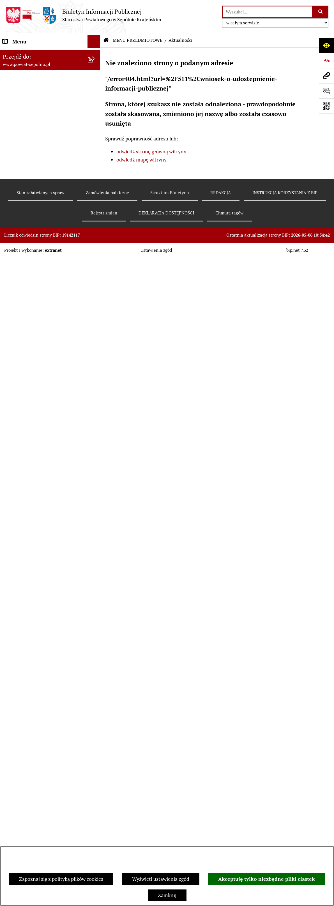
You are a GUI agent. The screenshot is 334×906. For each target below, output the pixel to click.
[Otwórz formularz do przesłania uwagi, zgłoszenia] (326, 90)
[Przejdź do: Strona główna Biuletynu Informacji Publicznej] (106, 40)
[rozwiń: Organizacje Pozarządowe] (95, 514)
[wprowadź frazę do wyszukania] (267, 12)
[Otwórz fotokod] (326, 106)
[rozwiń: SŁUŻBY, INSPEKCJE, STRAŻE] (95, 724)
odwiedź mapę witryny (141, 159)
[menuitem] (50, 158)
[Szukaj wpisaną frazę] (320, 12)
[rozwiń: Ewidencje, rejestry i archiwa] (95, 465)
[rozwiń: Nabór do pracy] (95, 296)
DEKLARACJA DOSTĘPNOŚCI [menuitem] (35, 782)
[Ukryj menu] (93, 41)
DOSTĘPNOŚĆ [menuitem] (19, 795)
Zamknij (167, 895)
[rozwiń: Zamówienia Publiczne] (95, 385)
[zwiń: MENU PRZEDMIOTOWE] (95, 142)
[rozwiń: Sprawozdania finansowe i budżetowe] (95, 312)
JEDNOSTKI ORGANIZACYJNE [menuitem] (36, 699)
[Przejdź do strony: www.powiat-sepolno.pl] (326, 75)
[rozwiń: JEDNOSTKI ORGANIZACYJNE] (95, 699)
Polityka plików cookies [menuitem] (28, 820)
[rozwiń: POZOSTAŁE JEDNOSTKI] (95, 712)
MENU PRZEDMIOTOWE (137, 40)
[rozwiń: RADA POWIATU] (95, 117)
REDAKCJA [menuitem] (15, 757)
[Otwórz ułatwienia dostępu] (326, 45)
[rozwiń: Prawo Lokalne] (95, 369)
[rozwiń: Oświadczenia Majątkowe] (95, 352)
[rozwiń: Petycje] (95, 587)
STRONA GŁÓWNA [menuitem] (23, 54)
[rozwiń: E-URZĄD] (95, 130)
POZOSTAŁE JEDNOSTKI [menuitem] (30, 712)
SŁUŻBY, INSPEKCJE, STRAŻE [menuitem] (35, 724)
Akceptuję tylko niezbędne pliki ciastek (266, 879)
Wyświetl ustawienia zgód (160, 879)
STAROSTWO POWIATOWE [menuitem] (33, 92)
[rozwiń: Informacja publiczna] (95, 191)
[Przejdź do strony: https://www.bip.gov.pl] (326, 60)
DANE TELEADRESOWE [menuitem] (29, 67)
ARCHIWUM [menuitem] (16, 808)
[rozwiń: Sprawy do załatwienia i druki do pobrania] (95, 207)
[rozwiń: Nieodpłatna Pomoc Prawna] (95, 603)
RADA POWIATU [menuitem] (21, 117)
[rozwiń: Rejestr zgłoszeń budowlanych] (95, 231)
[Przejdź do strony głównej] (83, 15)
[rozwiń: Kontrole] (95, 481)
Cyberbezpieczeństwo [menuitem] (27, 845)
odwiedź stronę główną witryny (151, 151)
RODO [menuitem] (9, 833)
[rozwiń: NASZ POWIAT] (95, 79)
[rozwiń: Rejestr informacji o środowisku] (95, 247)
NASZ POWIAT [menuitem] (19, 79)
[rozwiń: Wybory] (95, 175)
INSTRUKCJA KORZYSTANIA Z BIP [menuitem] (41, 770)
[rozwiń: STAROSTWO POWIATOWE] (95, 92)
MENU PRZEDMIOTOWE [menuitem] (30, 142)
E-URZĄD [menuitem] (13, 130)
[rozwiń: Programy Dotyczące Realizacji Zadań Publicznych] (95, 441)
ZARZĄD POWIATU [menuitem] (24, 104)
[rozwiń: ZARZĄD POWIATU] (95, 105)
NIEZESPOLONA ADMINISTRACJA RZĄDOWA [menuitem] (41, 741)
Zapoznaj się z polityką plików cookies (61, 879)
